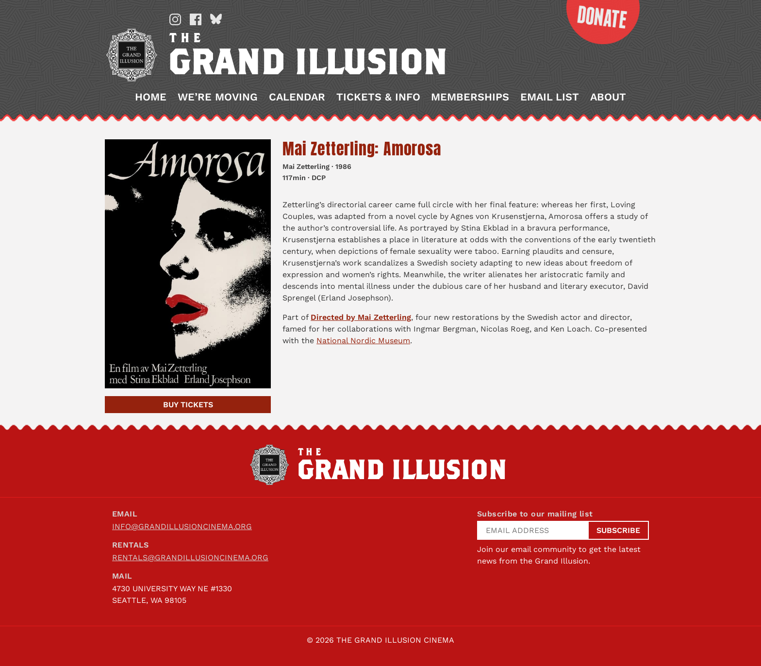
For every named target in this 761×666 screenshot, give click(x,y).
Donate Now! (595, 22)
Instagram (175, 19)
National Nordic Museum (363, 340)
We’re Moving (218, 97)
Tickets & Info (378, 97)
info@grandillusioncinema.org (182, 526)
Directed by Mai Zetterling (361, 317)
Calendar (297, 97)
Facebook (195, 19)
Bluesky (216, 19)
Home (150, 97)
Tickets (188, 404)
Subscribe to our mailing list (535, 513)
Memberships (470, 97)
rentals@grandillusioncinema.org (190, 557)
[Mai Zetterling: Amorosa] (188, 263)
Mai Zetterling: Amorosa (361, 149)
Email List (549, 97)
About (608, 97)
